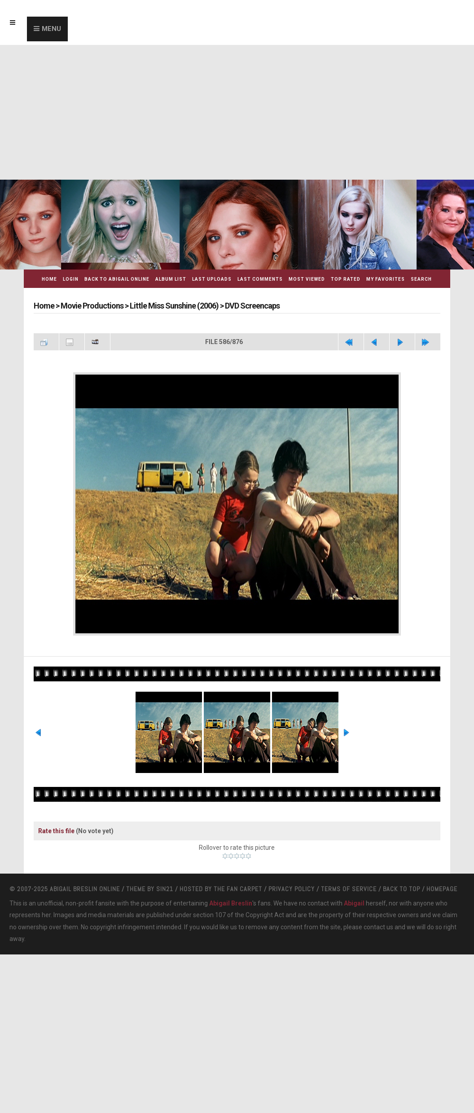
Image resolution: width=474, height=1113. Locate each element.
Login (71, 279)
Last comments (260, 279)
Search (421, 279)
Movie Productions (92, 305)
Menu (51, 29)
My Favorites (385, 279)
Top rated (345, 279)
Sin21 (164, 889)
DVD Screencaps (252, 305)
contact (374, 927)
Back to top (401, 889)
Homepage (441, 889)
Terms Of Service (349, 889)
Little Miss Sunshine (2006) (174, 305)
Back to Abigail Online (116, 279)
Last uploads (212, 279)
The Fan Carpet (238, 889)
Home (49, 279)
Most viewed (307, 279)
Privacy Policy (291, 889)
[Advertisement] (237, 112)
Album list (170, 279)
